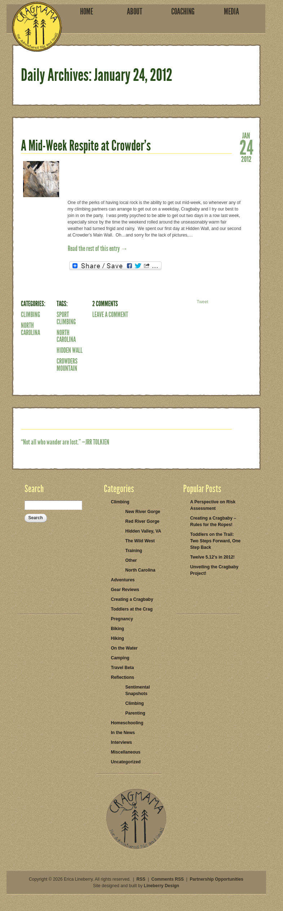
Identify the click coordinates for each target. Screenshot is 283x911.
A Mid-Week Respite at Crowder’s (86, 145)
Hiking (117, 638)
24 (246, 147)
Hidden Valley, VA (143, 531)
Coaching (183, 11)
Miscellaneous (126, 752)
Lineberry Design (161, 885)
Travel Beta (122, 667)
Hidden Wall (70, 350)
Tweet (202, 301)
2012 (246, 158)
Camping (120, 657)
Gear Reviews (125, 589)
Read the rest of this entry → (98, 248)
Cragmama (37, 27)
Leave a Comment (110, 314)
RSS (141, 879)
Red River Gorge (142, 521)
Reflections (122, 677)
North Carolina (30, 329)
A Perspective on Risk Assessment (213, 505)
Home (86, 11)
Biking (117, 628)
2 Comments (105, 303)
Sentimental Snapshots (137, 690)
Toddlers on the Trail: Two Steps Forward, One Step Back (215, 541)
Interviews (121, 742)
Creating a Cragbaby (132, 599)
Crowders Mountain (67, 365)
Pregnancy (122, 618)
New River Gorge (142, 511)
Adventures (123, 579)
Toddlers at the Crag (132, 609)
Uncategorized (126, 761)
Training (133, 550)
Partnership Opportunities (216, 879)
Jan (246, 135)
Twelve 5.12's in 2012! (212, 557)
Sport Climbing (66, 318)
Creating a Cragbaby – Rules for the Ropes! (213, 521)
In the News (123, 732)
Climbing (30, 314)
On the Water (124, 648)
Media (231, 11)
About (134, 11)
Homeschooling (127, 722)
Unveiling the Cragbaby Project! (214, 570)
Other (131, 560)
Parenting (135, 713)
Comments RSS (167, 879)
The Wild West (140, 540)
